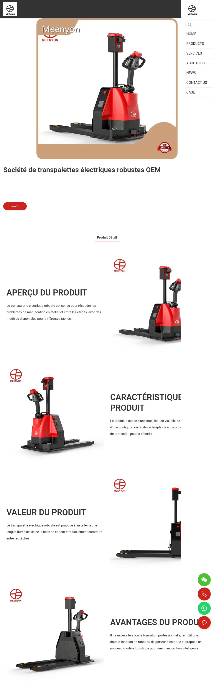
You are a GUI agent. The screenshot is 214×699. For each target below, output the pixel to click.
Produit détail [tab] (107, 237)
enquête (15, 206)
